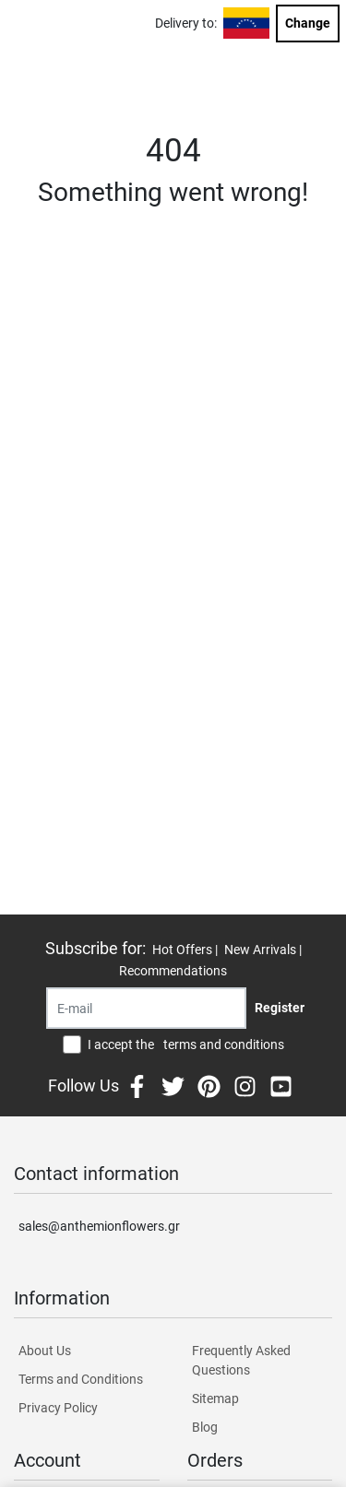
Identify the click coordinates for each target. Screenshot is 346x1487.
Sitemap (215, 1398)
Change (307, 23)
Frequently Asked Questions (241, 1360)
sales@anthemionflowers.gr (99, 1226)
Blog (205, 1427)
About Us (44, 1350)
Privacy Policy (58, 1407)
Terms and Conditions (80, 1379)
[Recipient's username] (146, 1008)
